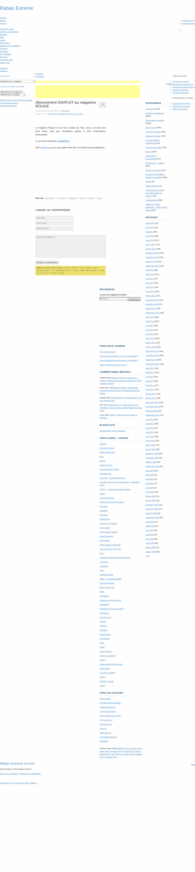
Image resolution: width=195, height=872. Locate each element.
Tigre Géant (104, 668)
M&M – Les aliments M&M (110, 578)
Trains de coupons (180, 109)
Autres (2, 40)
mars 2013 (150, 291)
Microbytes (104, 596)
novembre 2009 (152, 458)
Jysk (101, 553)
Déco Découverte (107, 497)
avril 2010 (150, 436)
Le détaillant (6, 86)
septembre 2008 (152, 518)
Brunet (102, 460)
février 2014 (150, 244)
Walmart (3, 35)
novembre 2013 (152, 257)
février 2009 (150, 496)
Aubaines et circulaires (9, 32)
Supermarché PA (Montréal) (111, 664)
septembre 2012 (152, 313)
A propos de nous (21, 783)
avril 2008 (150, 539)
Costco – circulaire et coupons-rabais (115, 489)
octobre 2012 (151, 308)
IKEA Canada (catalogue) (110, 544)
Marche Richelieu (107, 583)
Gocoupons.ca (106, 724)
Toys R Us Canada (107, 672)
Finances (4, 57)
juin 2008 (149, 530)
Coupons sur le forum (181, 103)
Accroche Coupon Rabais (110, 702)
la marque (19, 86)
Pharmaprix (104, 613)
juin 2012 (149, 326)
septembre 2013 (152, 266)
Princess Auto (105, 617)
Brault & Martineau (107, 452)
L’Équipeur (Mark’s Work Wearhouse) (115, 557)
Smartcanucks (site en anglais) (112, 430)
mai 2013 (149, 283)
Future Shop (105, 519)
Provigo (103, 621)
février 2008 (150, 547)
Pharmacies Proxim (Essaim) (112, 608)
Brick (102, 456)
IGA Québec (105, 540)
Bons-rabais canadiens (155, 120)
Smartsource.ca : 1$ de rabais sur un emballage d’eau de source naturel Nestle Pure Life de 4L (121, 407)
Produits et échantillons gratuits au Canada (65, 114)
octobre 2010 (151, 411)
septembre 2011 (152, 364)
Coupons (3, 48)
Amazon (103, 443)
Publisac (103, 625)
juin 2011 (149, 377)
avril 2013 (150, 287)
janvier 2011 (151, 398)
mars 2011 (150, 389)
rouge (100, 198)
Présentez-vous (6, 60)
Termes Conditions (8, 773)
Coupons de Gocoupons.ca (183, 87)
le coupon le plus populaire (16, 100)
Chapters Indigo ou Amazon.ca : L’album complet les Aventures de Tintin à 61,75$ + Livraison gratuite (121, 380)
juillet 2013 (150, 274)
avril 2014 (150, 236)
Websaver (104, 741)
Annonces (150, 109)
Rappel (148, 182)
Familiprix (104, 510)
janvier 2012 (151, 347)
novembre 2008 (152, 509)
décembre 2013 (152, 253)
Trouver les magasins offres (113, 294)
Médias (34, 783)
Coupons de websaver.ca (182, 84)
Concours (4, 51)
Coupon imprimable (154, 147)
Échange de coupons (181, 106)
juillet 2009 (150, 475)
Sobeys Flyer (129, 751)
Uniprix (102, 677)
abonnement (50, 198)
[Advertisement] (87, 82)
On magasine (5, 54)
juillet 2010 (150, 424)
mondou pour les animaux (110, 600)
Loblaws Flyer (111, 757)
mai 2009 (149, 483)
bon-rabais (61, 198)
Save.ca (103, 728)
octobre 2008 (151, 513)
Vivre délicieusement (108, 736)
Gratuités (39, 74)
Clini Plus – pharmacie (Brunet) (112, 478)
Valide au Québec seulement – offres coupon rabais (156, 207)
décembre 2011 (152, 351)
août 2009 (150, 471)
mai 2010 (149, 432)
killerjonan (47, 147)
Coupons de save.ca (180, 81)
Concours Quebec (153, 136)
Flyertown (104, 515)
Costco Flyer (136, 748)
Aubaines (4, 68)
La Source (104, 561)
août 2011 (150, 368)
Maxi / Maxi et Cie (107, 587)
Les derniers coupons (9, 103)
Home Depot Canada (108, 532)
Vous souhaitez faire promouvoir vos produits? (119, 360)
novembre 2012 (152, 304)
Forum (3, 23)
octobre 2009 (151, 462)
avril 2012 (150, 334)
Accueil (3, 18)
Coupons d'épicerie (180, 90)
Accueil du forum (7, 29)
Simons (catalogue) (108, 655)
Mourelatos (104, 604)
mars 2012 (150, 338)
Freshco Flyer (116, 751)
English (169, 84)
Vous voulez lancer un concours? (113, 364)
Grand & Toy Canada (108, 523)
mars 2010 (150, 441)
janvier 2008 (151, 552)
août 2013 (150, 270)
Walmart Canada (107, 681)
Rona (102, 642)
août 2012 (150, 317)
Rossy (102, 647)
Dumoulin (104, 506)
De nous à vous (106, 719)
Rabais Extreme (16, 8)
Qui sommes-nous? (108, 351)
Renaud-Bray (105, 634)
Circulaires (39, 76)
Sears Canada (106, 651)
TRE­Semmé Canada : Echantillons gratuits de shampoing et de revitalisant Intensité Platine (120, 390)
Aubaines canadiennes (155, 113)
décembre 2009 (152, 454)
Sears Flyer (104, 751)
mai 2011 (149, 381)
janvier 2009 (151, 500)
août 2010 (150, 419)
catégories (5, 76)
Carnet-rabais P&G (107, 711)
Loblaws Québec (107, 574)
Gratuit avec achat (153, 170)
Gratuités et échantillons (10, 46)
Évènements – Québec (155, 163)
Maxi (2, 37)
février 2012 (150, 343)
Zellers (102, 685)
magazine (91, 198)
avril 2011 (150, 385)
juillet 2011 (150, 372)
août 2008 (150, 522)
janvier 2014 (151, 249)
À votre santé (105, 698)
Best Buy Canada (107, 448)
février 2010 (150, 445)
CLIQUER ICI (63, 141)
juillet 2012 (150, 321)
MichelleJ (66, 111)
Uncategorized (152, 200)
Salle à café (5, 63)
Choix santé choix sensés (110, 715)
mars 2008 (150, 543)
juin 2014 (149, 227)
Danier (102, 493)
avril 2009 (150, 488)
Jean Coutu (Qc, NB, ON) (110, 549)
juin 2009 (149, 479)
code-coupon (151, 127)
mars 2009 (150, 492)
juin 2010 (149, 428)
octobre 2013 (151, 262)
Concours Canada (153, 132)
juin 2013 (149, 279)
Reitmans (104, 630)
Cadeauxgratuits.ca (108, 707)
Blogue (3, 21)
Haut (193, 764)
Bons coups (5, 43)
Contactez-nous (188, 23)
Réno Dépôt (105, 638)
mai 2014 (149, 232)
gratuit (82, 198)
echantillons (72, 198)
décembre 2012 (152, 300)
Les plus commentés (8, 106)
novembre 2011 (152, 355)
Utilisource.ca (105, 732)
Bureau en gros (106, 465)
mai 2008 (149, 535)
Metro (102, 591)
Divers (148, 152)
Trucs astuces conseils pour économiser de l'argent (155, 193)
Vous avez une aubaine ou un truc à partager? (119, 356)
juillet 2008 (150, 526)
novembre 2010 (152, 407)
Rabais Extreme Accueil (17, 763)
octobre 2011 (151, 360)
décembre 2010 (152, 402)
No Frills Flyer (117, 754)
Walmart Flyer (123, 748)
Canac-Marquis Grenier (109, 469)
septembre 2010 (152, 415)
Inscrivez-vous (188, 21)
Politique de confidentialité (30, 773)
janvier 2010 (151, 449)
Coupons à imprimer (180, 93)
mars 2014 (150, 240)
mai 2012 (149, 330)
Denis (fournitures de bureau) (112, 502)
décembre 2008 (152, 505)
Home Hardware (106, 536)
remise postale (152, 186)
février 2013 (150, 296)
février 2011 (150, 394)
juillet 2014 (150, 223)
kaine (102, 414)
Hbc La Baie (105, 527)
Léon (102, 570)
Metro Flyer (129, 754)
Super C (103, 659)
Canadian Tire (105, 473)
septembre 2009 (152, 466)
